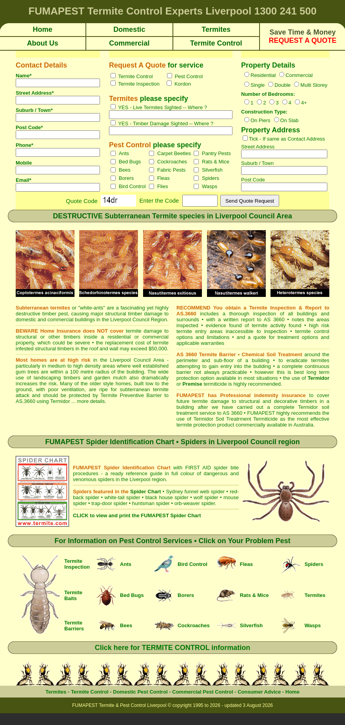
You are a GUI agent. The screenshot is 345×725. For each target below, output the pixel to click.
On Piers (261, 120)
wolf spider (206, 497)
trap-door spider (109, 503)
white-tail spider (122, 497)
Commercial (298, 75)
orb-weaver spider (194, 503)
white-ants (91, 308)
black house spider (167, 497)
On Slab (289, 120)
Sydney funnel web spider (195, 491)
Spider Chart (145, 491)
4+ (304, 103)
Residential (263, 75)
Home (292, 692)
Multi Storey (313, 85)
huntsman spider (151, 503)
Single (258, 85)
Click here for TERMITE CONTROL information (173, 648)
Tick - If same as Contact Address (287, 139)
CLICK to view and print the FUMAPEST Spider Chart (137, 515)
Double (282, 85)
